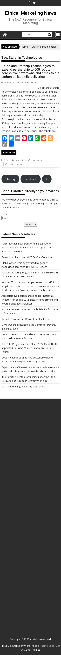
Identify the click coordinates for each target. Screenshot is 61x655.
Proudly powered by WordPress (19, 645)
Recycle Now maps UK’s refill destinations (25, 319)
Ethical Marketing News (30, 13)
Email (4, 214)
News (6, 160)
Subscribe (30, 224)
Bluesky (10, 179)
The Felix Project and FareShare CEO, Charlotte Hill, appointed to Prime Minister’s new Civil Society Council (30, 347)
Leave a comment (16, 164)
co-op (17, 160)
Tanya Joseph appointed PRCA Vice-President (27, 257)
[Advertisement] (30, 442)
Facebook (31, 179)
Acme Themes (32, 649)
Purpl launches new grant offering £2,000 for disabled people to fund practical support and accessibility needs (26, 247)
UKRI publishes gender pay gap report (23, 386)
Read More (9, 152)
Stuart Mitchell (29, 82)
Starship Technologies (31, 160)
